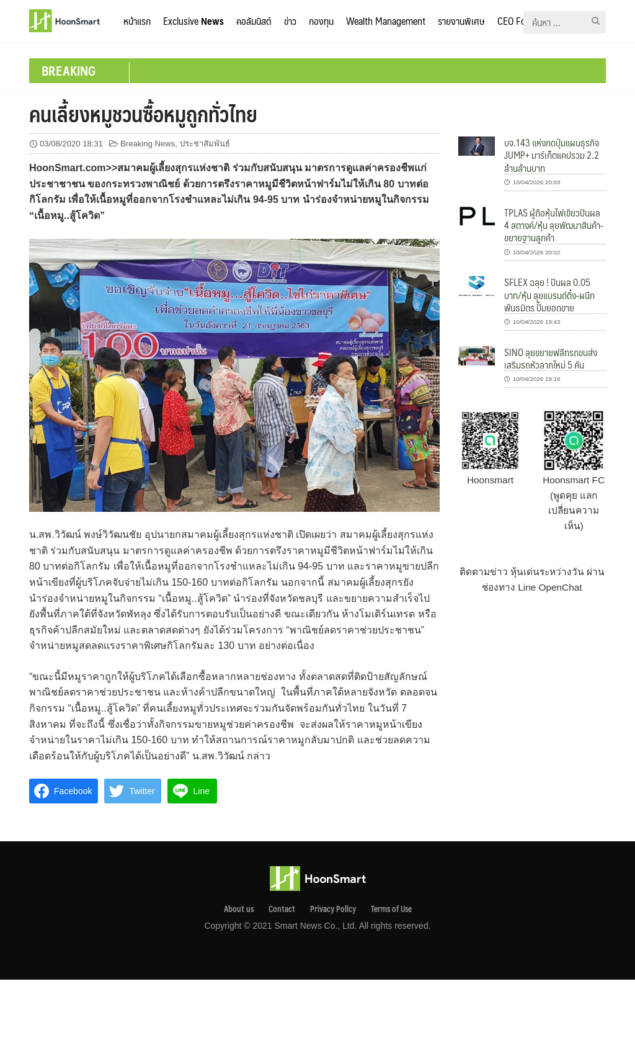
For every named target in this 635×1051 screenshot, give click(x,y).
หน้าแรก (137, 20)
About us (239, 909)
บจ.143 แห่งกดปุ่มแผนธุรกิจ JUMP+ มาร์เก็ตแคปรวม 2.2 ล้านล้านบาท (551, 155)
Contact (282, 909)
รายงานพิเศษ (461, 20)
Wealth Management (385, 20)
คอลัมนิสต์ (254, 20)
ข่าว (290, 20)
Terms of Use (391, 909)
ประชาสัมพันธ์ (205, 143)
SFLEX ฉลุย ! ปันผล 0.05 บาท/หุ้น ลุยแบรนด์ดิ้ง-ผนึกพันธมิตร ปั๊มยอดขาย (549, 295)
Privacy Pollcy (333, 909)
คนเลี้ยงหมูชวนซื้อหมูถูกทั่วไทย (143, 114)
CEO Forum (519, 20)
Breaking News (147, 143)
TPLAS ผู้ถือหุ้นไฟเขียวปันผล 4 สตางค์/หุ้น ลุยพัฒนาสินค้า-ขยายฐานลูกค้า (553, 225)
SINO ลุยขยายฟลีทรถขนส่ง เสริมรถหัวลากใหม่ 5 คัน (550, 358)
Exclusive (193, 20)
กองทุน (321, 20)
